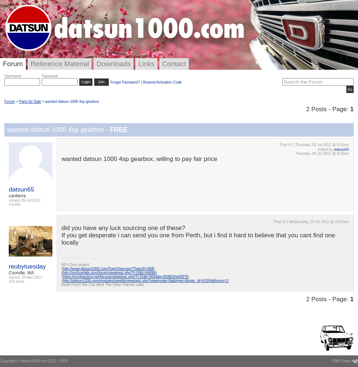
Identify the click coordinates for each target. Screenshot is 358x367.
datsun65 (21, 189)
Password (50, 76)
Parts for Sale (30, 102)
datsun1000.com (33, 361)
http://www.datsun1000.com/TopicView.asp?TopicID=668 (108, 269)
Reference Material (60, 64)
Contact (174, 64)
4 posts (14, 204)
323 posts (16, 281)
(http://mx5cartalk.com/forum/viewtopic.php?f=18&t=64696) (109, 273)
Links (146, 64)
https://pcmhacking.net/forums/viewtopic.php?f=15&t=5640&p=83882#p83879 (125, 277)
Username (12, 76)
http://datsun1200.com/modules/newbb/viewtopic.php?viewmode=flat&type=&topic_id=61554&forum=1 (145, 281)
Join (101, 82)
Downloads (113, 64)
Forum (13, 64)
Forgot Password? (125, 82)
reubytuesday (27, 266)
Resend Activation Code (162, 82)
